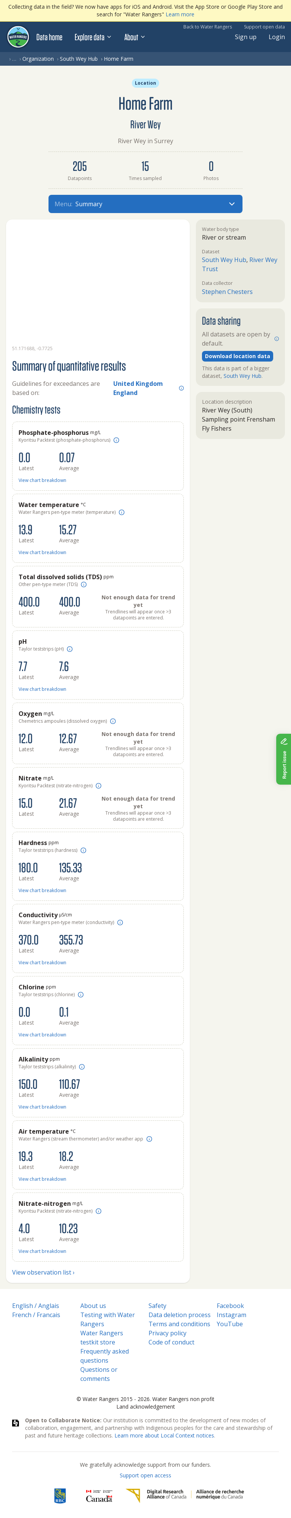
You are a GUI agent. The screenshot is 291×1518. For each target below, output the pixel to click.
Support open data (264, 27)
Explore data (93, 37)
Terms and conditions (179, 1324)
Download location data (237, 356)
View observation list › (43, 1272)
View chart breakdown (42, 480)
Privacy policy (167, 1333)
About (135, 37)
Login (277, 37)
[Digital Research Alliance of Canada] (184, 1496)
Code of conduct (171, 1342)
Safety (157, 1306)
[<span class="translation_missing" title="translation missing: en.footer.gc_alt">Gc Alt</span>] (99, 1496)
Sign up (246, 37)
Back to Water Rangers (207, 27)
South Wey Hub (79, 58)
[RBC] (60, 1496)
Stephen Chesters (227, 291)
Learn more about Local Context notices (164, 1435)
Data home (49, 37)
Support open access (145, 1475)
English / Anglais (35, 1306)
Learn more (180, 14)
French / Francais (36, 1315)
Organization (38, 58)
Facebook (230, 1306)
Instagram (231, 1315)
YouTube (230, 1324)
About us (93, 1306)
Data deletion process (180, 1315)
